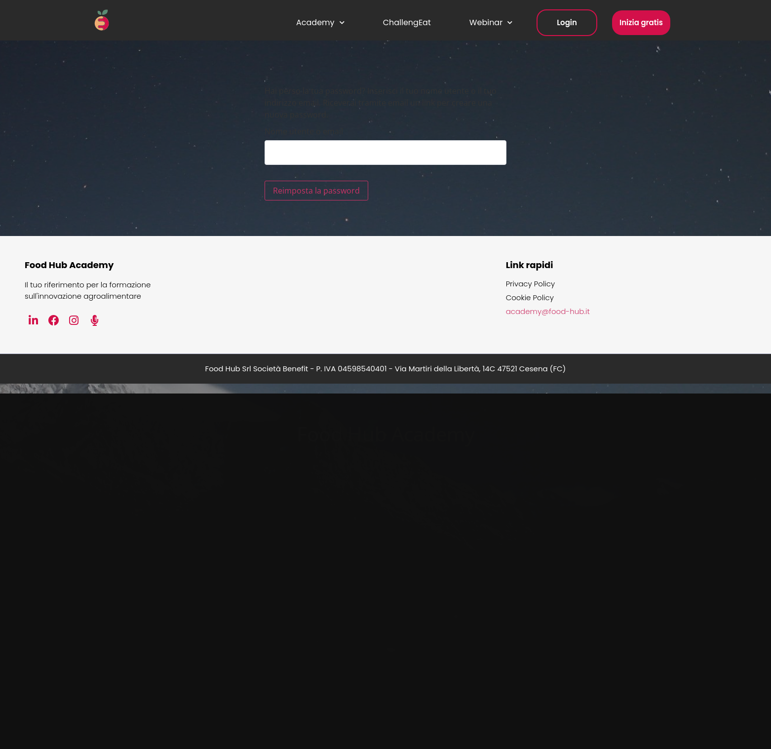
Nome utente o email (304, 131)
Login (567, 22)
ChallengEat (407, 22)
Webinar (490, 22)
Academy (320, 22)
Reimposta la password (316, 190)
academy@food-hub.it (548, 311)
